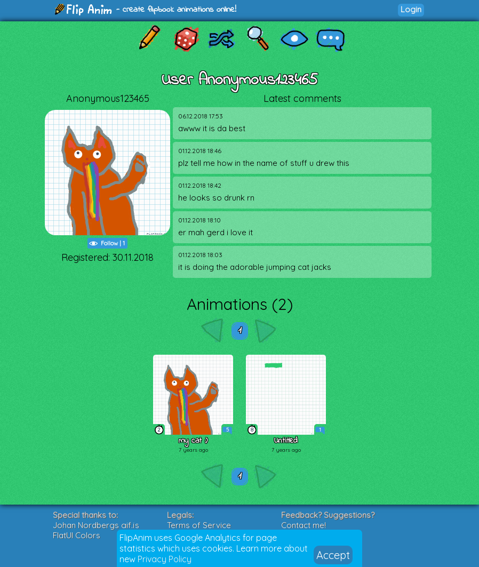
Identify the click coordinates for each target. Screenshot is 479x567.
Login (411, 9)
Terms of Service (199, 525)
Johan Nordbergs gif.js (96, 525)
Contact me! (303, 525)
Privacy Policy (164, 559)
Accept (333, 555)
